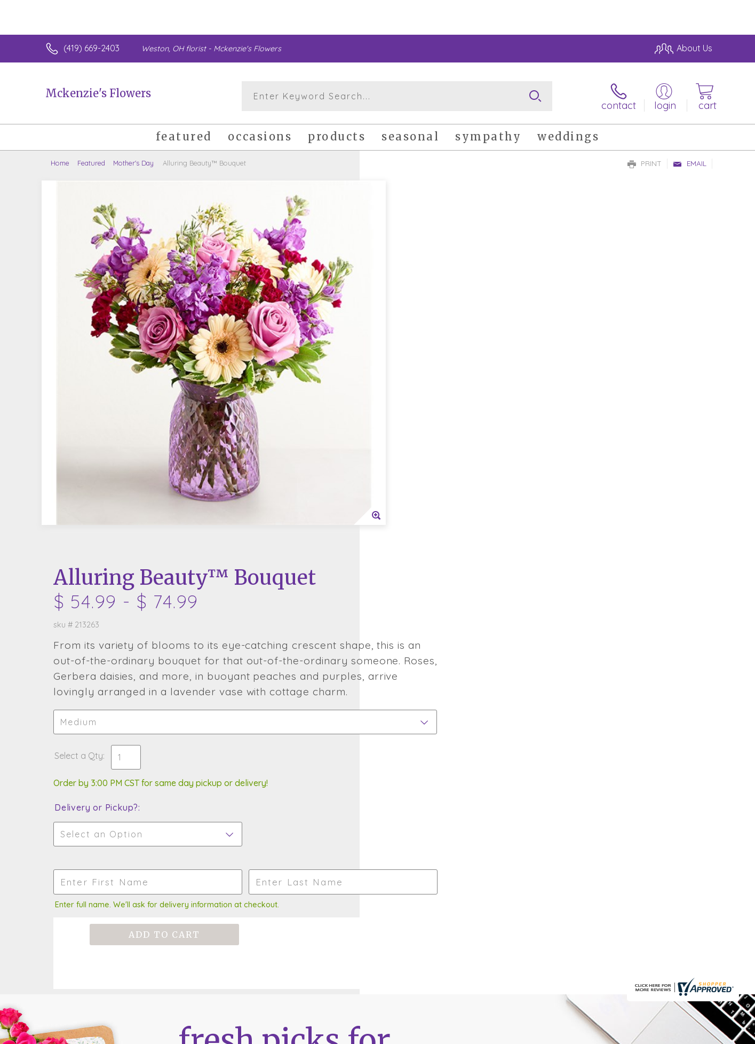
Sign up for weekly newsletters (511, 700)
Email (689, 163)
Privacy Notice (541, 1033)
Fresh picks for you (284, 707)
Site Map (684, 1033)
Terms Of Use (479, 1033)
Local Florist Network (618, 1033)
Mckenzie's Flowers (98, 93)
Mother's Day (133, 163)
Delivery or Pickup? (421, 435)
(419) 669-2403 (91, 48)
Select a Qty (403, 384)
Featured (91, 163)
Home (60, 163)
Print (644, 163)
